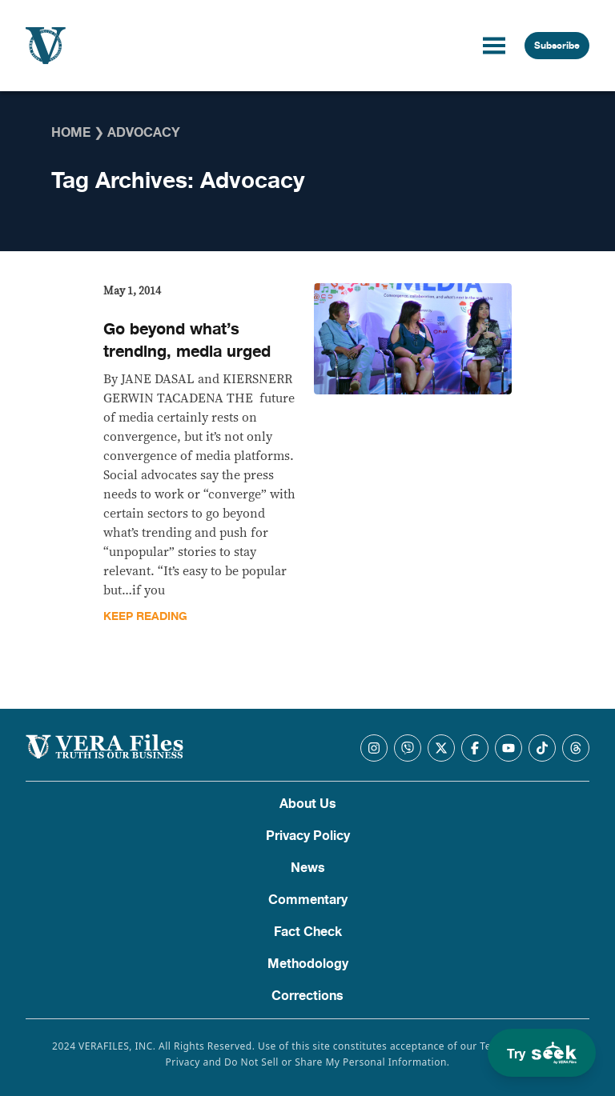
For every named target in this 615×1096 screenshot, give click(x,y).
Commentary (308, 900)
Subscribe (557, 46)
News (308, 868)
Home (70, 132)
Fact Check (308, 932)
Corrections (307, 996)
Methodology (307, 964)
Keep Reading (145, 616)
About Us (307, 804)
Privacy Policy (308, 836)
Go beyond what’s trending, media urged (187, 340)
